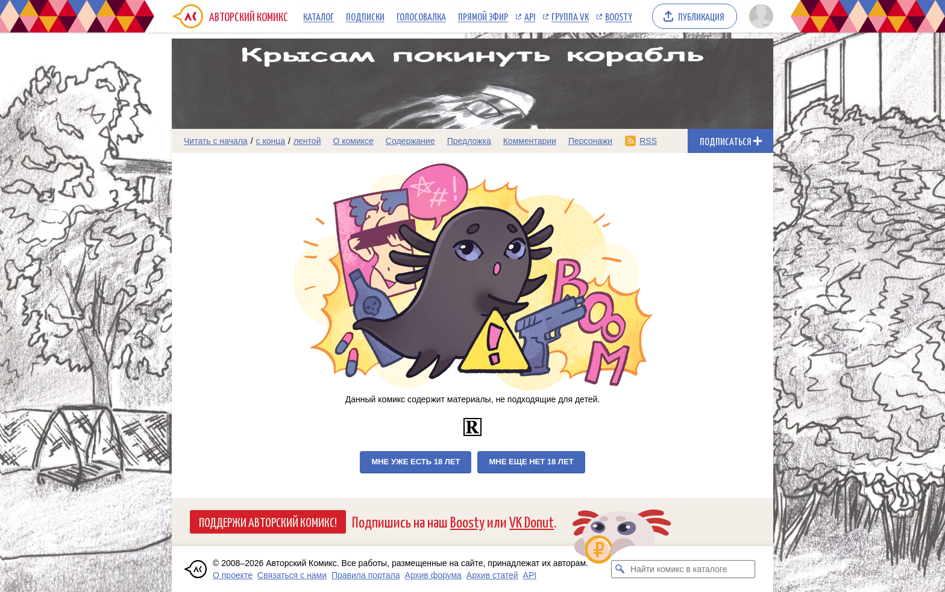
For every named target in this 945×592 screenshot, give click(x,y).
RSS (648, 141)
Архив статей (492, 575)
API (529, 16)
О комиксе (353, 141)
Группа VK (570, 16)
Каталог (318, 16)
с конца (271, 141)
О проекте (233, 575)
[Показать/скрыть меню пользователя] (759, 16)
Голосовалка (421, 16)
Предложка (469, 141)
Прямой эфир (483, 16)
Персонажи (590, 141)
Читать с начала (216, 141)
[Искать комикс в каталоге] (620, 569)
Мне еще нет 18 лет (531, 461)
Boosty (618, 16)
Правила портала (365, 575)
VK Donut (531, 521)
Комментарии (529, 141)
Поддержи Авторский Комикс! (268, 521)
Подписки (365, 16)
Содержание (410, 141)
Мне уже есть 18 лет (415, 461)
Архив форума (433, 575)
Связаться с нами (292, 575)
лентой (307, 141)
